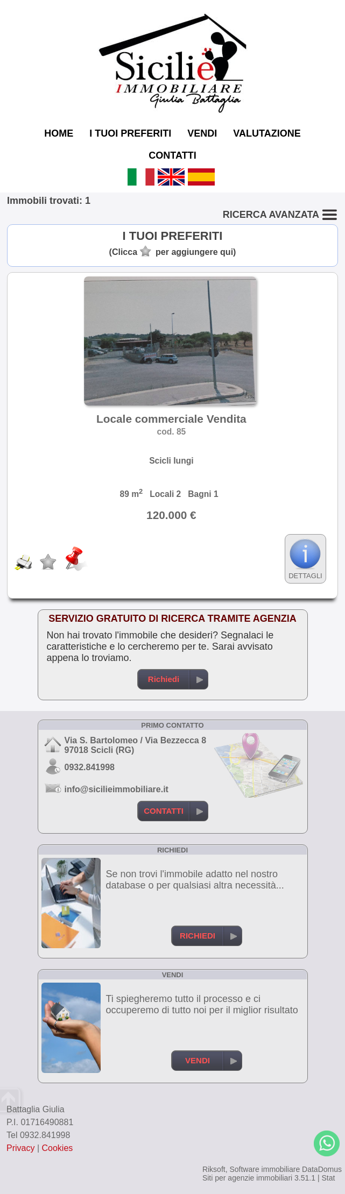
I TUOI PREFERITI (130, 133)
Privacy (20, 1148)
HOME (58, 133)
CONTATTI (172, 155)
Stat (328, 1178)
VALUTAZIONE (266, 133)
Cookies (57, 1148)
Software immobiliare (264, 1169)
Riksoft (214, 1169)
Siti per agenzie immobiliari (247, 1178)
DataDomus (322, 1169)
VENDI (202, 133)
